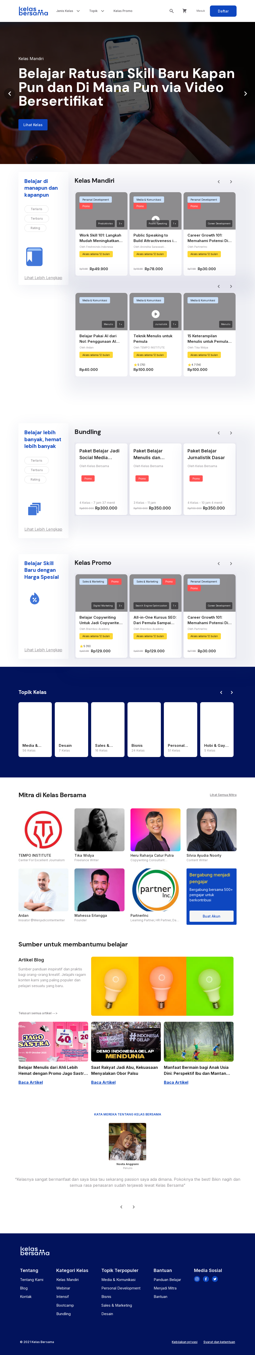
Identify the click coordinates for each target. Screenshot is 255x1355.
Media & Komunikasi (118, 1279)
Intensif (62, 1296)
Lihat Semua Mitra (223, 795)
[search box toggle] (172, 11)
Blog (24, 1288)
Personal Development (120, 1288)
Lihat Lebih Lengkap (43, 277)
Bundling (63, 1314)
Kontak (26, 1296)
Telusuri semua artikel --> (38, 1013)
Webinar (63, 1288)
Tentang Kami (31, 1279)
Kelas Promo (123, 11)
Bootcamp (65, 1305)
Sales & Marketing (116, 1305)
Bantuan (160, 1296)
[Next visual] (245, 93)
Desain (107, 1314)
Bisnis (106, 1296)
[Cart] (185, 11)
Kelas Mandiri (67, 1279)
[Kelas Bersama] (33, 10)
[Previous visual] (9, 93)
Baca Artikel (30, 1082)
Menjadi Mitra (165, 1288)
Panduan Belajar (167, 1279)
